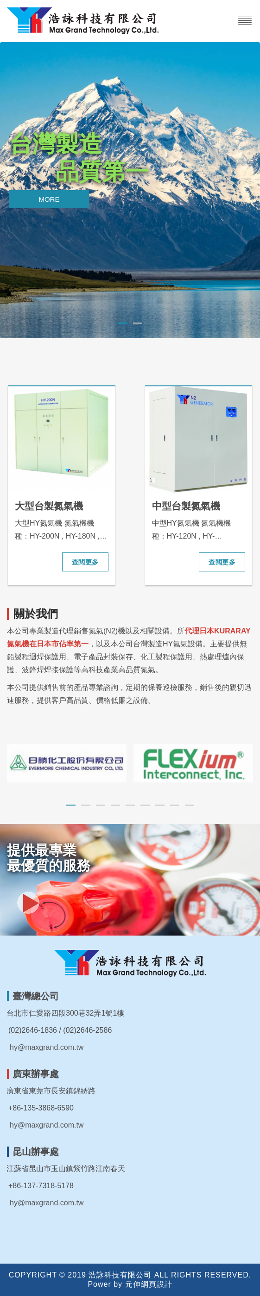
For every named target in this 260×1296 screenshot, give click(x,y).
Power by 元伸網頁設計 (130, 1284)
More (48, 199)
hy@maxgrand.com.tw (46, 1047)
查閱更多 (85, 562)
